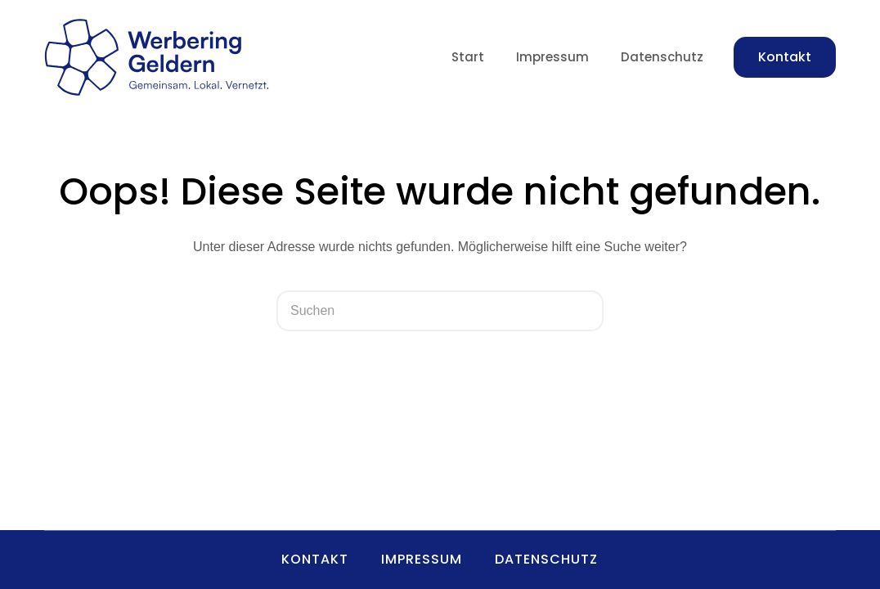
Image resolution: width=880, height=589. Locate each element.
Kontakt (784, 56)
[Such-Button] (583, 310)
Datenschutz (662, 56)
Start (467, 56)
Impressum (552, 56)
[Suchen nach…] (419, 310)
